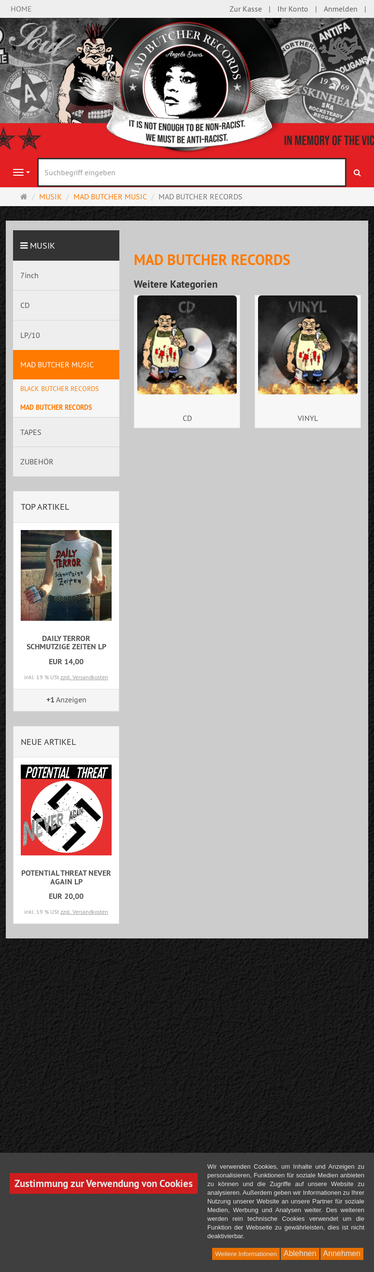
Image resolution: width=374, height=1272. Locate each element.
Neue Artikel (48, 741)
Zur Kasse (246, 9)
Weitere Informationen (246, 1254)
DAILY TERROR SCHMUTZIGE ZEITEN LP (66, 642)
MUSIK (42, 245)
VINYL (308, 418)
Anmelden (341, 9)
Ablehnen (300, 1253)
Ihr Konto (292, 9)
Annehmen (341, 1253)
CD (187, 418)
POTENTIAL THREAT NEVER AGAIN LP (66, 877)
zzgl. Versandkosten (84, 677)
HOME (21, 9)
